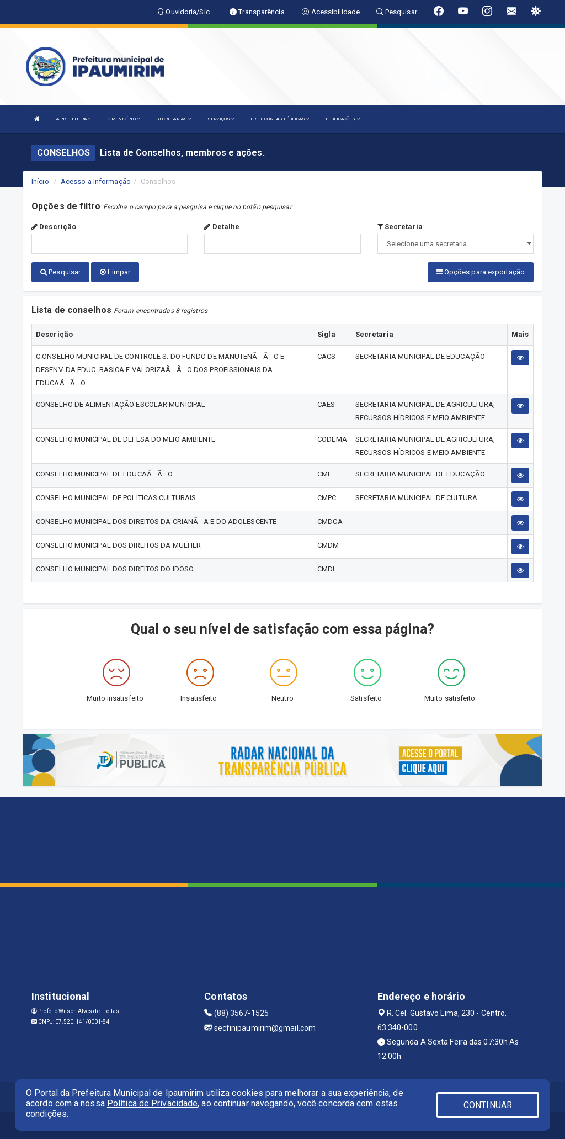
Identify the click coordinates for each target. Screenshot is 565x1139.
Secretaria (400, 226)
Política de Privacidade (152, 1103)
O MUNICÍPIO (124, 118)
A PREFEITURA (73, 118)
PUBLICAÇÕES (342, 118)
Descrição (53, 226)
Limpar (115, 272)
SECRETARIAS (173, 118)
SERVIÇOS (220, 118)
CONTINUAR (487, 1105)
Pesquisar (60, 272)
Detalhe (221, 226)
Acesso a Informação (96, 181)
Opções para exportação (480, 272)
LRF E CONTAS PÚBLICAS (279, 118)
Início (40, 181)
